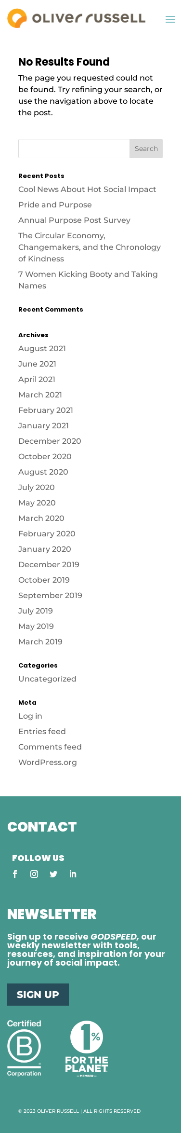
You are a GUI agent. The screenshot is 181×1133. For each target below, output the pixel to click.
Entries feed (42, 731)
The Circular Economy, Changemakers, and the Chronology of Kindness (89, 247)
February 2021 (45, 410)
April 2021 (36, 379)
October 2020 (45, 456)
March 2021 (40, 394)
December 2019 (48, 564)
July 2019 (35, 610)
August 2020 (43, 472)
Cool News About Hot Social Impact (88, 189)
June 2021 (37, 364)
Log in (30, 716)
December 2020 (49, 441)
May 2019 (36, 626)
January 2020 (44, 549)
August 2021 (42, 348)
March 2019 (40, 641)
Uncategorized (47, 678)
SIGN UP (38, 994)
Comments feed (50, 746)
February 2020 (47, 533)
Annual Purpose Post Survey (74, 220)
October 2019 (44, 580)
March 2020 (41, 518)
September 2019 (50, 595)
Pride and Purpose (55, 204)
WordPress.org (47, 762)
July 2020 (36, 487)
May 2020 (37, 502)
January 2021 (43, 425)
